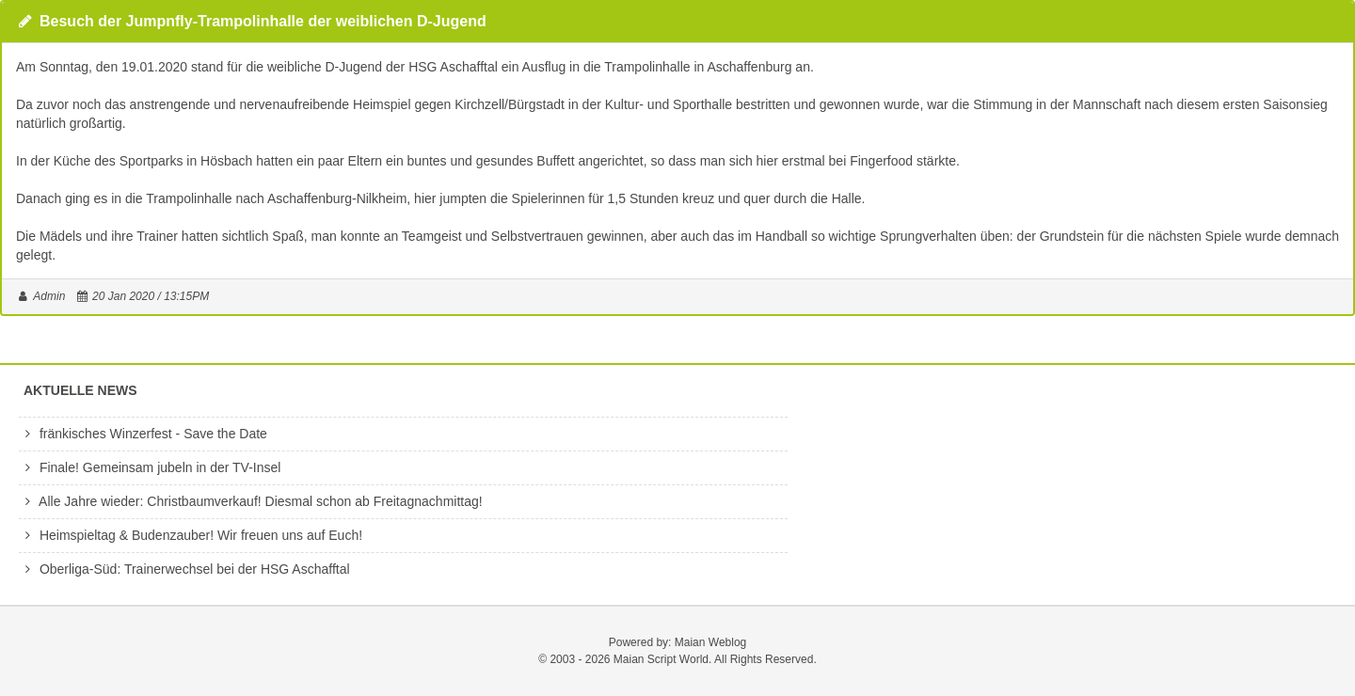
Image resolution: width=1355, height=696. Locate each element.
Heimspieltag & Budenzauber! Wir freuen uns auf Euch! (190, 535)
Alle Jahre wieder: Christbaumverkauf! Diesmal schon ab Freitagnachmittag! (251, 501)
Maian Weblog (711, 642)
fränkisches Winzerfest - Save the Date (143, 433)
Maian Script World (661, 659)
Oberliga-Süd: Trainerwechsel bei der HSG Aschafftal (184, 569)
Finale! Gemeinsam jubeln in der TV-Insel (149, 467)
